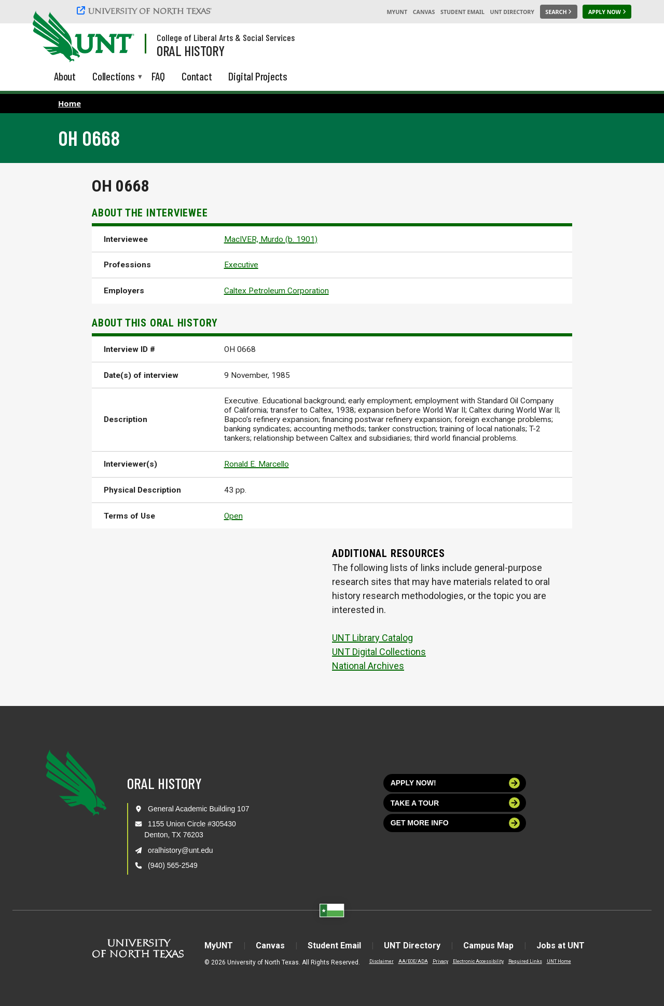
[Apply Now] (607, 12)
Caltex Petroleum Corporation (276, 290)
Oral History (191, 50)
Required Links (525, 961)
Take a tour (455, 802)
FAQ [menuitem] (158, 76)
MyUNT (396, 12)
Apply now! (455, 783)
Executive (241, 264)
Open (233, 516)
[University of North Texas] (146, 10)
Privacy (440, 961)
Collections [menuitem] (113, 77)
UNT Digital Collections (379, 651)
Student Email (462, 12)
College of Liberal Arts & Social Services (226, 37)
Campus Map (488, 945)
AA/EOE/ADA (413, 961)
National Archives (368, 665)
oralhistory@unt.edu (180, 850)
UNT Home (559, 961)
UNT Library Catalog (372, 637)
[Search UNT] (558, 12)
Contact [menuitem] (197, 76)
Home (69, 103)
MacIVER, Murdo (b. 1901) (270, 239)
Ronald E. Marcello (256, 464)
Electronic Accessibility (478, 961)
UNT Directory (512, 12)
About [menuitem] (65, 76)
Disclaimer (381, 961)
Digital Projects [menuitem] (257, 76)
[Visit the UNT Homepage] (118, 37)
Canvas (424, 12)
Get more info (455, 823)
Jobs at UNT (560, 945)
